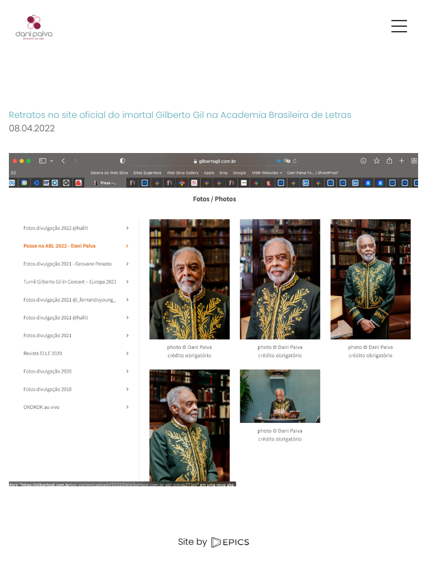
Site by (213, 541)
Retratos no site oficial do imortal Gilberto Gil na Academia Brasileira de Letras (180, 115)
